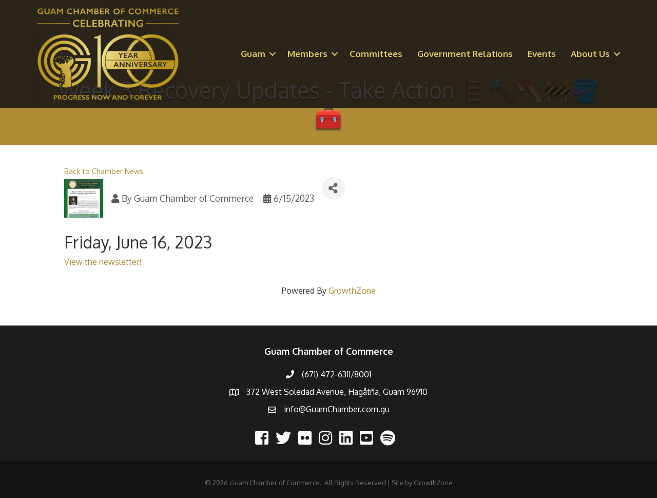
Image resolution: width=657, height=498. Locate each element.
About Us (590, 53)
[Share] (333, 188)
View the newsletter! (102, 262)
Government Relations (465, 53)
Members (307, 53)
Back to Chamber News (103, 171)
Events (542, 53)
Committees (376, 53)
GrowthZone (352, 290)
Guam (253, 53)
